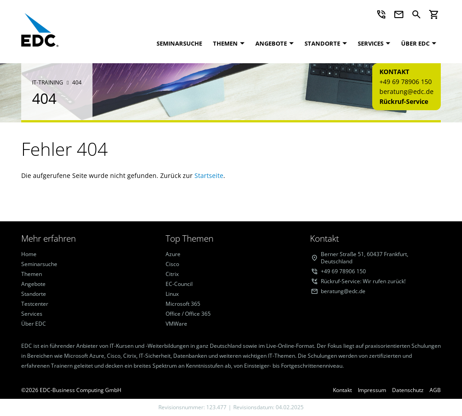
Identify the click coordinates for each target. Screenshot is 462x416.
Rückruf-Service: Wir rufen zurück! (363, 281)
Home (29, 254)
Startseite (208, 175)
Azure (173, 254)
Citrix (172, 274)
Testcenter (34, 304)
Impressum (372, 390)
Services (370, 43)
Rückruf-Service (403, 101)
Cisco (172, 264)
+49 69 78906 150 (405, 81)
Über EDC (415, 43)
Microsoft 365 (183, 304)
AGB (435, 390)
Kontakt (342, 390)
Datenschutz (408, 390)
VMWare (176, 323)
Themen (225, 43)
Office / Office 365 (188, 314)
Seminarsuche (179, 43)
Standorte (322, 43)
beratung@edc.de (406, 91)
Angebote (271, 43)
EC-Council (179, 284)
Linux (172, 294)
